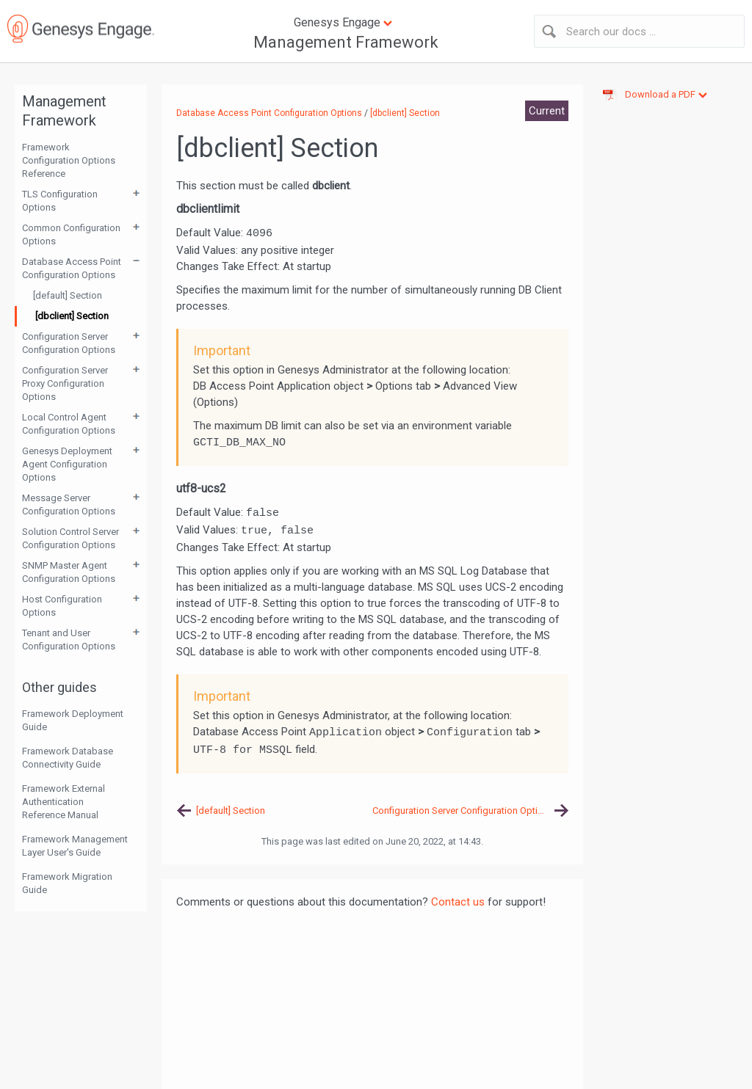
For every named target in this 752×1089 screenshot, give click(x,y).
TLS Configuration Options (60, 201)
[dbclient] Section (72, 315)
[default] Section (67, 295)
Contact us (458, 901)
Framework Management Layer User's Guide (75, 846)
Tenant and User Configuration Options (68, 639)
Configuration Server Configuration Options (68, 343)
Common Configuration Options (71, 234)
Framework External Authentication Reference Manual (63, 801)
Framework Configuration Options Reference (68, 160)
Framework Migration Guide (67, 883)
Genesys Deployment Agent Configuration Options (67, 464)
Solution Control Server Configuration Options (70, 538)
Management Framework (345, 42)
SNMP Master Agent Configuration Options (68, 572)
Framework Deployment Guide (72, 720)
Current (547, 110)
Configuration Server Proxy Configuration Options (65, 383)
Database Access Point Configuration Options (71, 268)
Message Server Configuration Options (68, 504)
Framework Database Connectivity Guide (67, 758)
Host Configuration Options (62, 606)
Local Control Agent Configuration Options (68, 424)
